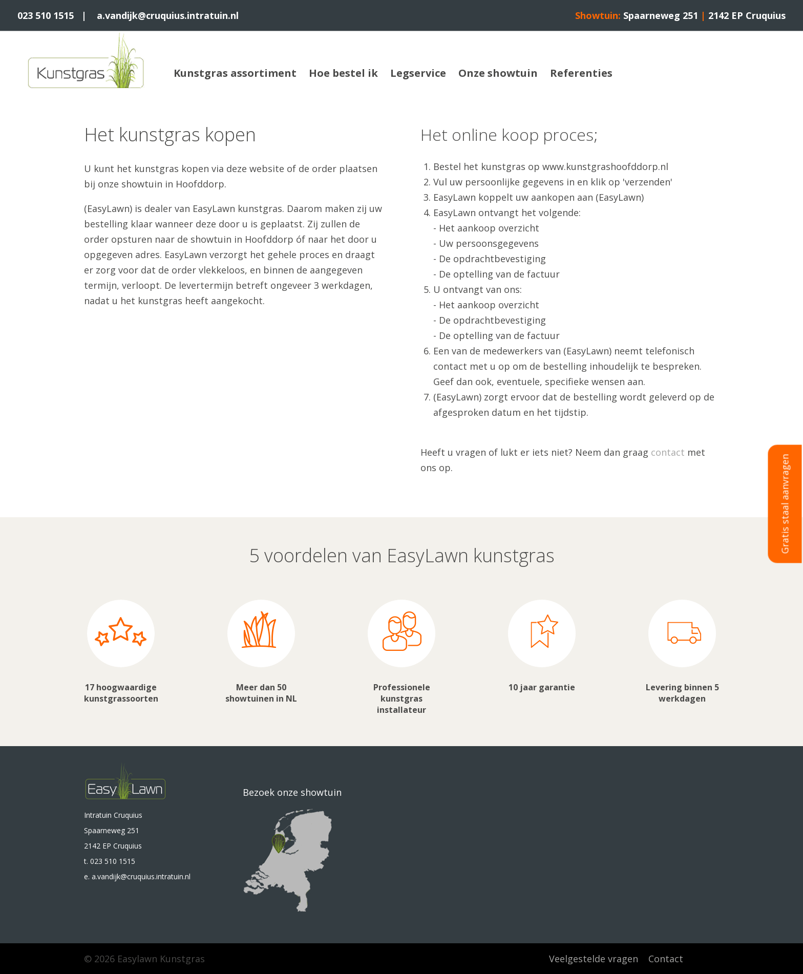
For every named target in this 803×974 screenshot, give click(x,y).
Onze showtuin (498, 73)
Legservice (418, 73)
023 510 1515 (45, 15)
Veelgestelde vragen (593, 958)
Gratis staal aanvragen (785, 504)
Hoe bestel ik (343, 73)
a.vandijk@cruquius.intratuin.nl (168, 15)
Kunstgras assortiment (235, 73)
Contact (665, 958)
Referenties (581, 73)
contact (668, 452)
